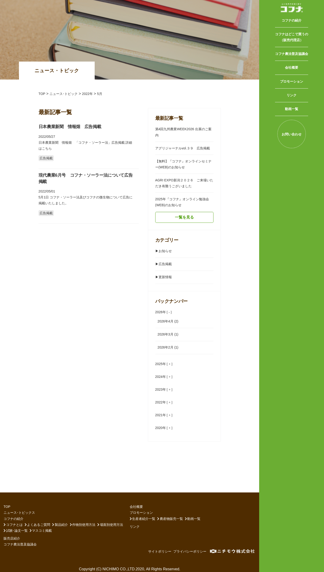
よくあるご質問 (38, 525)
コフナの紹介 (292, 20)
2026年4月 (165, 321)
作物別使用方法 (83, 525)
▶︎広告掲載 (163, 264)
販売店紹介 (12, 538)
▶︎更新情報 (163, 277)
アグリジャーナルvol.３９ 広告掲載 (182, 148)
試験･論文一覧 (17, 530)
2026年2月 (165, 347)
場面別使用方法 (111, 525)
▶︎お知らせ (163, 251)
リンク (292, 95)
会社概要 (291, 67)
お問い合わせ (292, 134)
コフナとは (14, 525)
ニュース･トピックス (19, 512)
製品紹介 (61, 525)
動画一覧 (291, 109)
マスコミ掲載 (42, 530)
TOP (7, 507)
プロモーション (291, 81)
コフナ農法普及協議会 (291, 54)
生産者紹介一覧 (143, 519)
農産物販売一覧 (171, 519)
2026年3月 (165, 334)
